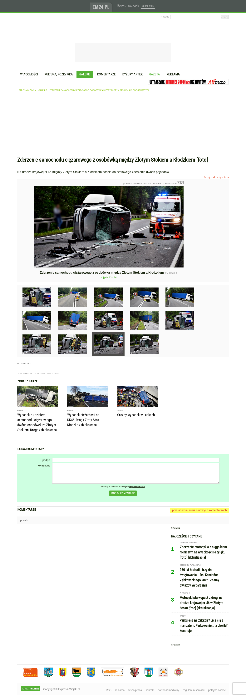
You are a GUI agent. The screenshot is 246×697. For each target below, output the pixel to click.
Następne (192, 213)
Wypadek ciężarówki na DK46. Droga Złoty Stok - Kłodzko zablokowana (84, 420)
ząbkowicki (148, 5)
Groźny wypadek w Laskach (136, 415)
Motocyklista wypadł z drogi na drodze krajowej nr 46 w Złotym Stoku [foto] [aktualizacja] (201, 603)
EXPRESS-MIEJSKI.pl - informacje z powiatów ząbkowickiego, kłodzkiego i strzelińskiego (53, 6)
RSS (108, 690)
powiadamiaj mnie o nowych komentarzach (199, 510)
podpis (46, 460)
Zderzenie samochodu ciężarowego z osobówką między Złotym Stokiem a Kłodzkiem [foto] (99, 90)
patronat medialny (168, 690)
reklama (120, 690)
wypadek (27, 374)
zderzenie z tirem (49, 374)
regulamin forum (137, 487)
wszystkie (133, 5)
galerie (42, 90)
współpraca (135, 690)
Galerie (85, 74)
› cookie (165, 16)
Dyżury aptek (132, 74)
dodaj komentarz (123, 493)
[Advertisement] (123, 125)
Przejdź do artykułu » (216, 177)
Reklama (173, 74)
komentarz (44, 465)
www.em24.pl (102, 6)
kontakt (149, 690)
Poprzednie (25, 222)
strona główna (27, 90)
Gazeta (154, 74)
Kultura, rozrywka (58, 74)
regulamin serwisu (193, 690)
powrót (24, 520)
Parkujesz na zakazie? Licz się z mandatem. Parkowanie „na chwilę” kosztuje (204, 625)
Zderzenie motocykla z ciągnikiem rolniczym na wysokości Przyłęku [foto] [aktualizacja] (203, 552)
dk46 (36, 374)
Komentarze (106, 74)
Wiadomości (29, 74)
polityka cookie (217, 690)
